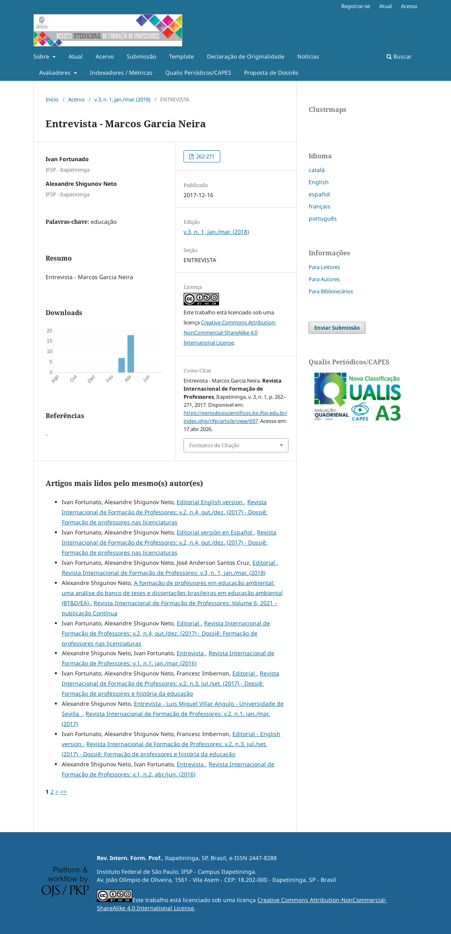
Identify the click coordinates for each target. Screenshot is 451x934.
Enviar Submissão (337, 327)
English (319, 182)
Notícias (308, 56)
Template (181, 56)
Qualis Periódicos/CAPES (198, 72)
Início (52, 99)
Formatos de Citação (214, 445)
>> (63, 791)
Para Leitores (324, 267)
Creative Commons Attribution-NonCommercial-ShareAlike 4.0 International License (230, 332)
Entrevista (191, 653)
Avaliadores (55, 72)
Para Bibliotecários (331, 291)
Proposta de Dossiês (271, 72)
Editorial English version (210, 502)
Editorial (265, 562)
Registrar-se (355, 6)
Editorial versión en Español (215, 532)
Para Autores (324, 279)
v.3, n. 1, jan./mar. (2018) (122, 99)
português (323, 218)
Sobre (42, 56)
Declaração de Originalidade (245, 56)
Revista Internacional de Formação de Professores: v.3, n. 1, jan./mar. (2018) (163, 572)
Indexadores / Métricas (121, 72)
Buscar (399, 56)
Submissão (141, 56)
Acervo (105, 56)
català (317, 170)
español (319, 194)
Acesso (409, 6)
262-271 (205, 156)
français (319, 206)
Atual (76, 56)
